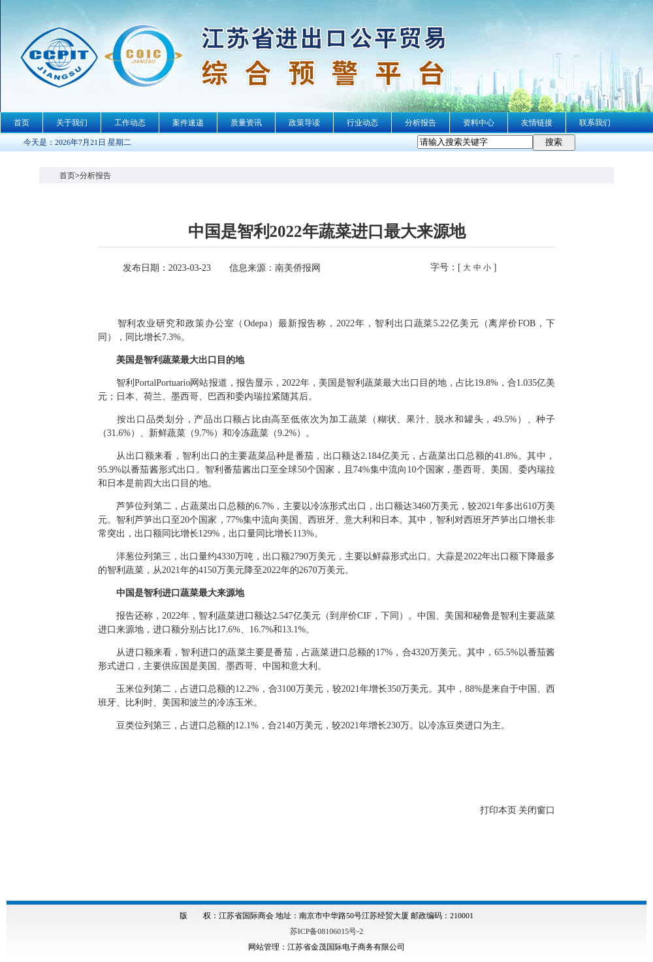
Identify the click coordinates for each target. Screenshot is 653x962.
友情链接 (536, 122)
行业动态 (362, 122)
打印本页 (498, 810)
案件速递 (188, 122)
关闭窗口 (536, 810)
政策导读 (304, 122)
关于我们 (72, 122)
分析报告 (420, 122)
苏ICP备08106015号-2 (327, 931)
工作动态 (130, 122)
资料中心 (478, 122)
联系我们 (595, 122)
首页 (21, 122)
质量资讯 (246, 122)
